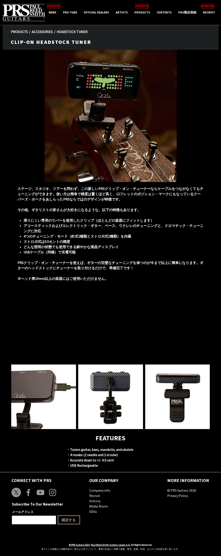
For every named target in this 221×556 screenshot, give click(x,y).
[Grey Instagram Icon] (52, 492)
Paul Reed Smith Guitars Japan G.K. (110, 545)
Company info (99, 490)
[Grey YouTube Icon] (40, 492)
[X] (16, 492)
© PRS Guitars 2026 (181, 490)
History (94, 501)
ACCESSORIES (42, 32)
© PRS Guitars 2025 (79, 545)
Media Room (98, 506)
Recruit (94, 495)
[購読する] (69, 519)
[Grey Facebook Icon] (28, 492)
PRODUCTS (19, 32)
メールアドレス (22, 511)
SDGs (93, 511)
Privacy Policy (177, 495)
